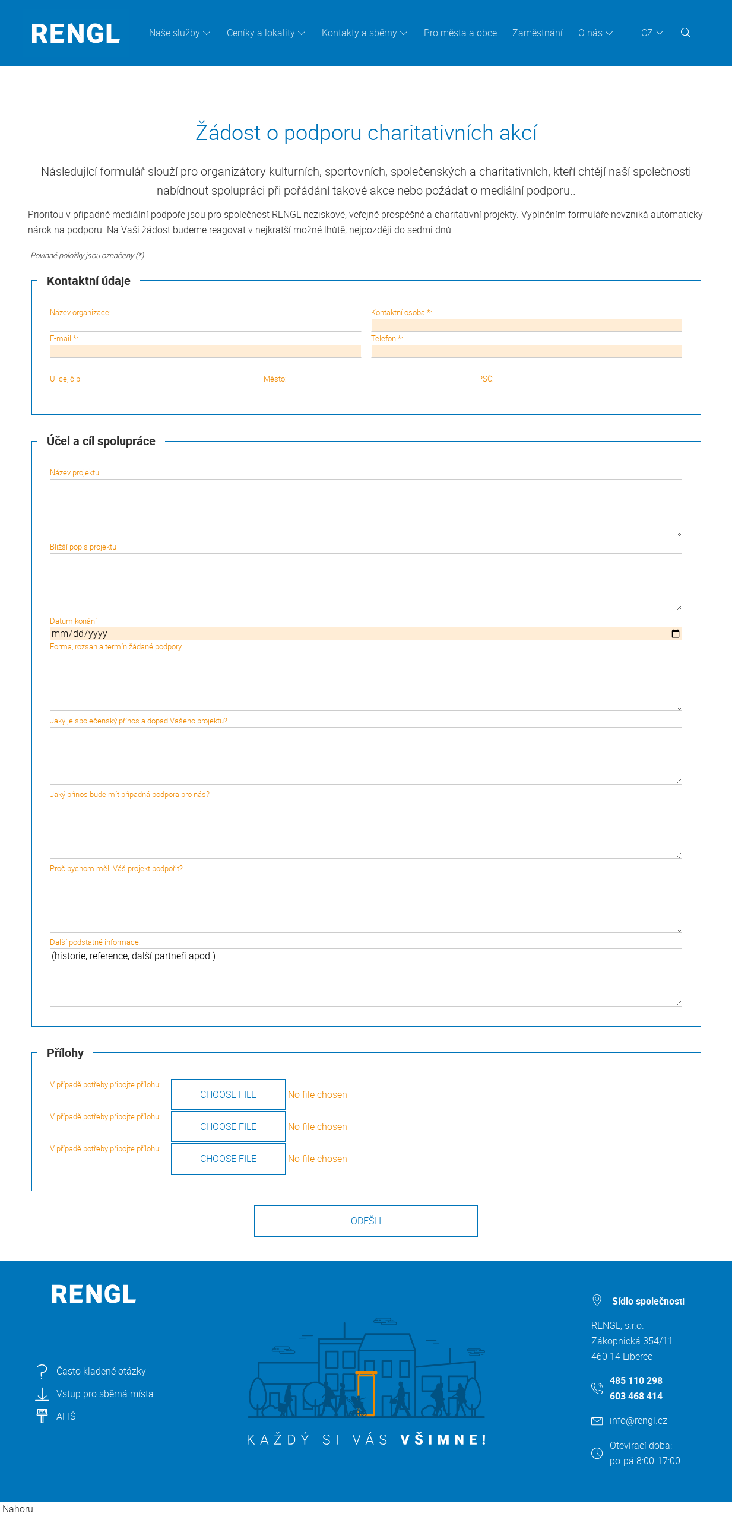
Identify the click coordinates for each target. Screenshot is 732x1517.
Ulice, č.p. (152, 385)
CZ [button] (647, 32)
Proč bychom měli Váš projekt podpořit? (366, 898)
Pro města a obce (460, 32)
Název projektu (366, 502)
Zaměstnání (537, 32)
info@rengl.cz (638, 1420)
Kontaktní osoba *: (526, 319)
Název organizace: (205, 319)
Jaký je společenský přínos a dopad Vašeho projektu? (366, 750)
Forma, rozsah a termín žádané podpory (366, 676)
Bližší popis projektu (366, 576)
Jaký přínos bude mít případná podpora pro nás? (366, 824)
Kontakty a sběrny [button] (359, 32)
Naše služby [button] (174, 32)
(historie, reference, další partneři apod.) (366, 977)
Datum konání (366, 627)
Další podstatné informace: (366, 972)
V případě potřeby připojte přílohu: (366, 1094)
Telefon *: (526, 345)
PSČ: (580, 385)
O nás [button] (590, 32)
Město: (366, 385)
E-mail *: (205, 345)
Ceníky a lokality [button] (261, 32)
